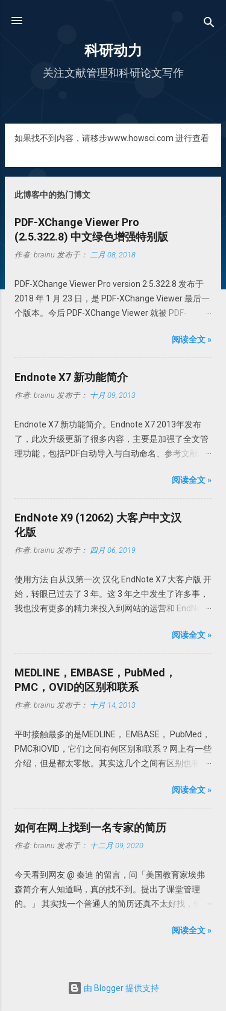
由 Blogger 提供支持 (113, 988)
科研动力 (113, 50)
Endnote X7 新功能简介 (71, 377)
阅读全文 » (192, 339)
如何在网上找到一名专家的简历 (90, 827)
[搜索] (209, 24)
